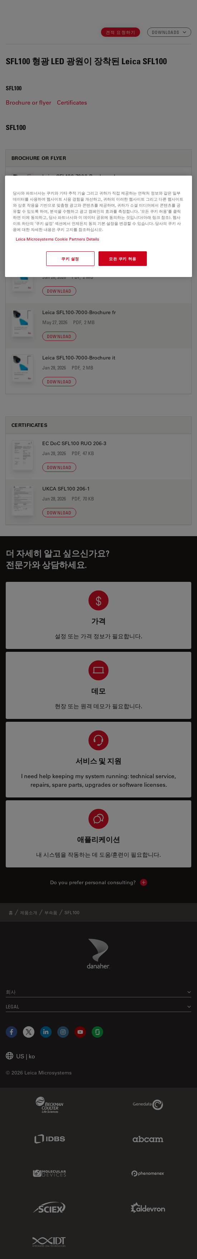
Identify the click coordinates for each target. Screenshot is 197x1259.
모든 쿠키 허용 (122, 258)
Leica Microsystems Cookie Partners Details (58, 239)
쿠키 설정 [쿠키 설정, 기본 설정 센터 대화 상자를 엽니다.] (70, 258)
